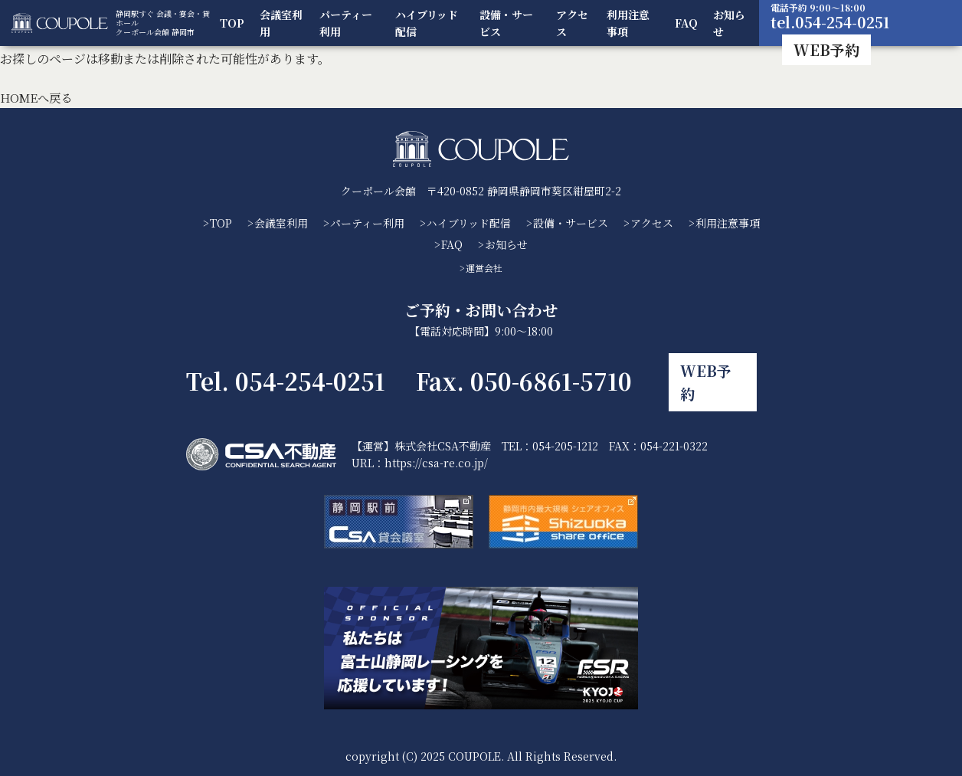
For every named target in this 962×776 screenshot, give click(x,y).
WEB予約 (828, 49)
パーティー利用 (348, 23)
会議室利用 (284, 23)
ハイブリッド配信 (429, 23)
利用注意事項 (629, 23)
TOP (236, 23)
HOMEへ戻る (38, 97)
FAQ (687, 23)
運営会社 (484, 267)
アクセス (574, 23)
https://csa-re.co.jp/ (436, 455)
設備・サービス (508, 23)
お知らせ (730, 23)
